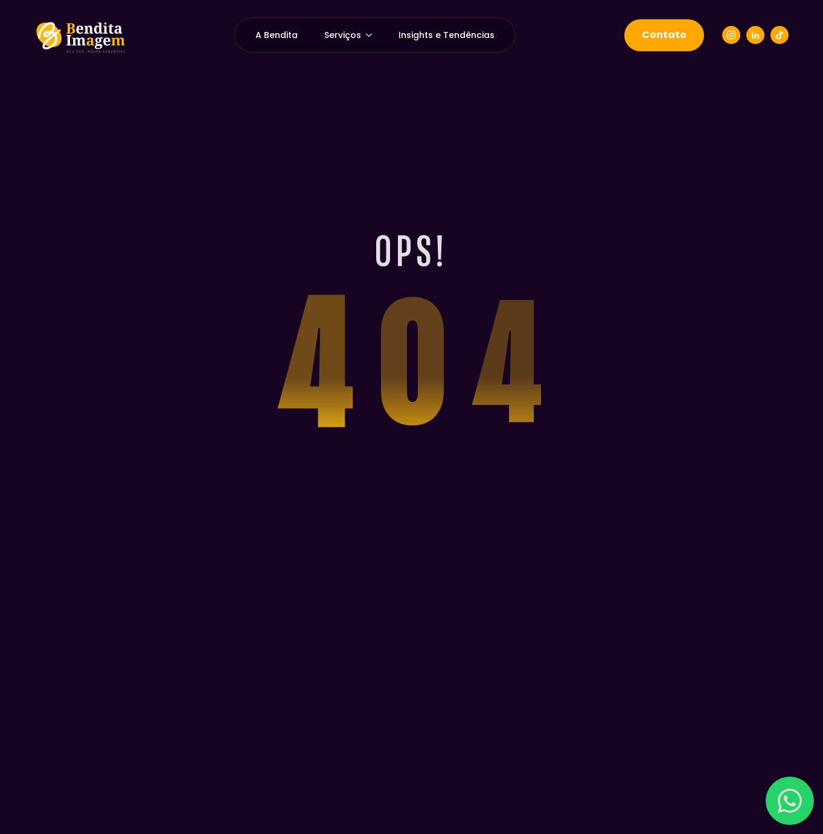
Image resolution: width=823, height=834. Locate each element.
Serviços (342, 35)
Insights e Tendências (447, 35)
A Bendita (276, 35)
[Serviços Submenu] (373, 35)
